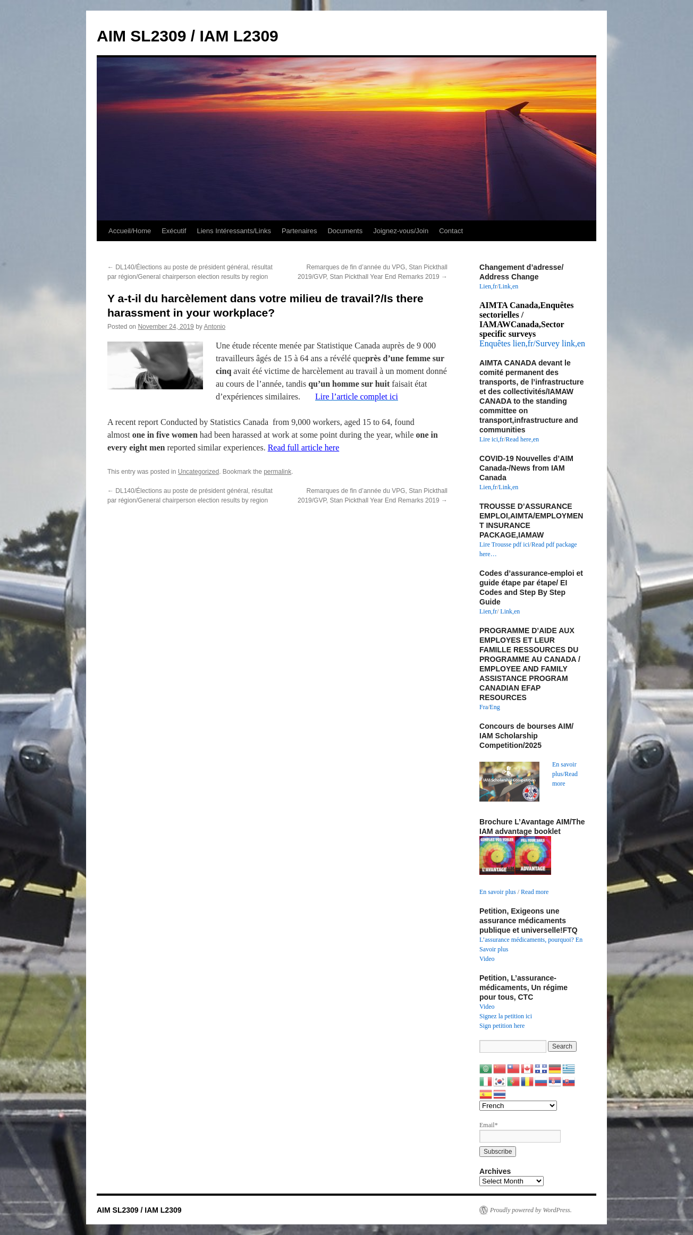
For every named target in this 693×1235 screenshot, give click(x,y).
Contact (451, 231)
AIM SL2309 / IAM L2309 (187, 36)
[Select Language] (518, 1106)
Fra (483, 707)
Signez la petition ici (505, 1016)
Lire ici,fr (491, 439)
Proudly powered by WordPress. (531, 1210)
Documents (344, 231)
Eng (494, 707)
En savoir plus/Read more (565, 774)
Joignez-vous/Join (400, 231)
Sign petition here (502, 1025)
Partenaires (299, 231)
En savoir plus (497, 892)
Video (487, 959)
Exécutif (174, 231)
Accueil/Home (129, 231)
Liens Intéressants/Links (234, 231)
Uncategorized (198, 471)
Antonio (215, 326)
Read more (534, 892)
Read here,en (522, 439)
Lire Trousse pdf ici (504, 544)
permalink (277, 471)
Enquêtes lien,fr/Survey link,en (532, 343)
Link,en (508, 286)
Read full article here (304, 447)
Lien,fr (488, 286)
